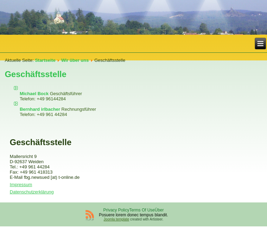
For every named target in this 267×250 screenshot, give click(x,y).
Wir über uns (75, 60)
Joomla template (116, 219)
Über (159, 210)
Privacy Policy (116, 210)
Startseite (45, 60)
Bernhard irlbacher (41, 109)
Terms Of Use (142, 210)
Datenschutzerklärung (32, 191)
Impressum (21, 184)
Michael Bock (35, 93)
